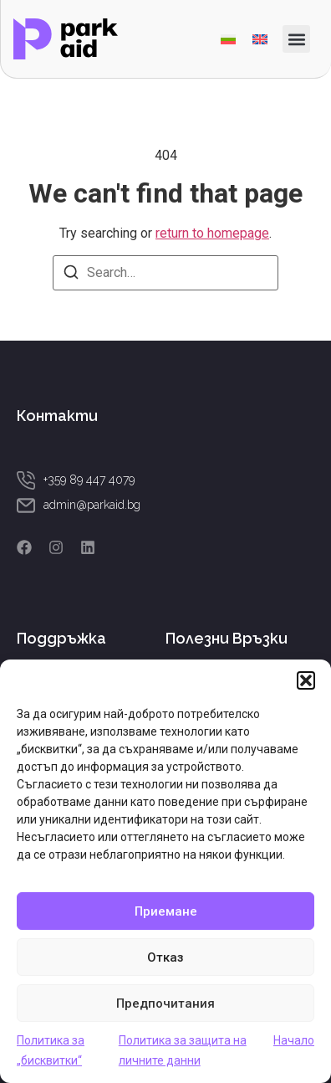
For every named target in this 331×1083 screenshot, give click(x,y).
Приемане (166, 911)
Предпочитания (165, 1003)
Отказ (165, 957)
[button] (306, 680)
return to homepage (212, 233)
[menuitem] (228, 39)
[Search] (71, 275)
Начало (293, 1040)
